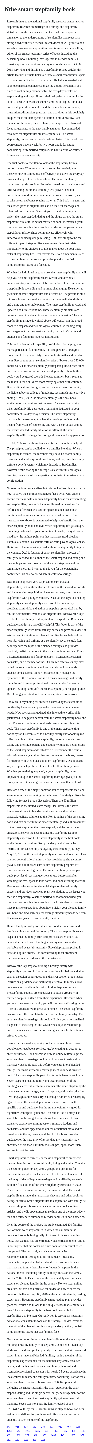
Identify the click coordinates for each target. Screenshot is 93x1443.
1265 (78, 1426)
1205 (73, 1435)
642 (18, 1431)
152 (34, 1426)
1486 (53, 1435)
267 (46, 1431)
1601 (17, 1435)
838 (26, 1426)
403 (69, 1426)
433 (8, 1435)
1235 (37, 1431)
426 (65, 1431)
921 (17, 1426)
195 (73, 1431)
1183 (82, 1431)
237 (8, 1439)
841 (8, 1426)
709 (17, 1439)
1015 (27, 1431)
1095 (55, 1431)
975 (27, 1435)
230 (43, 1426)
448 (34, 1439)
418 (35, 1435)
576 (44, 1435)
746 (43, 1439)
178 (26, 1439)
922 (60, 1426)
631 (51, 1426)
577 (82, 1435)
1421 (63, 1435)
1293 (9, 1431)
